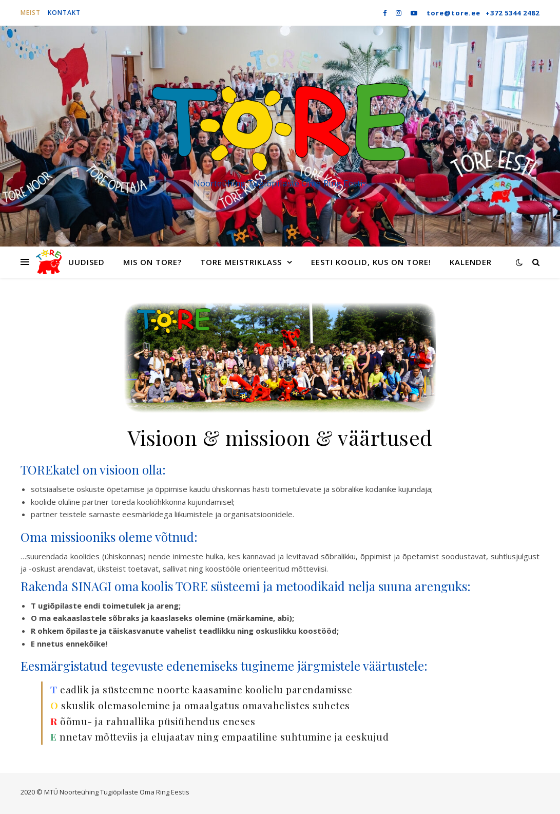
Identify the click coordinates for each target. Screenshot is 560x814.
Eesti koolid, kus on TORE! (371, 262)
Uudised (86, 262)
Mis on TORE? (152, 262)
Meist (31, 12)
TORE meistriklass (241, 262)
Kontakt (64, 12)
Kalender (471, 262)
